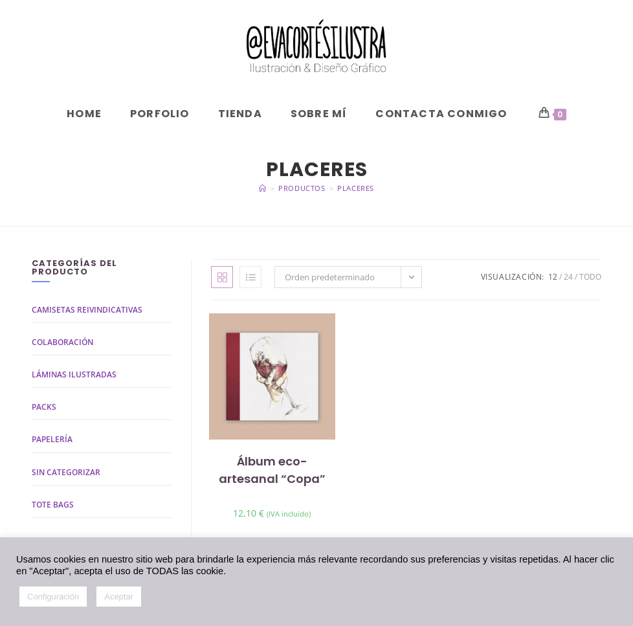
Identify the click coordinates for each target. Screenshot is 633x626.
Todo (590, 276)
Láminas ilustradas (74, 374)
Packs (44, 406)
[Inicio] (263, 188)
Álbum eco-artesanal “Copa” (272, 470)
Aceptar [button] (118, 596)
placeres (355, 188)
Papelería (52, 439)
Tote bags (53, 504)
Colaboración (62, 342)
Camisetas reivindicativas (87, 309)
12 (552, 276)
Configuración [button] (53, 596)
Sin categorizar (66, 472)
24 (568, 276)
